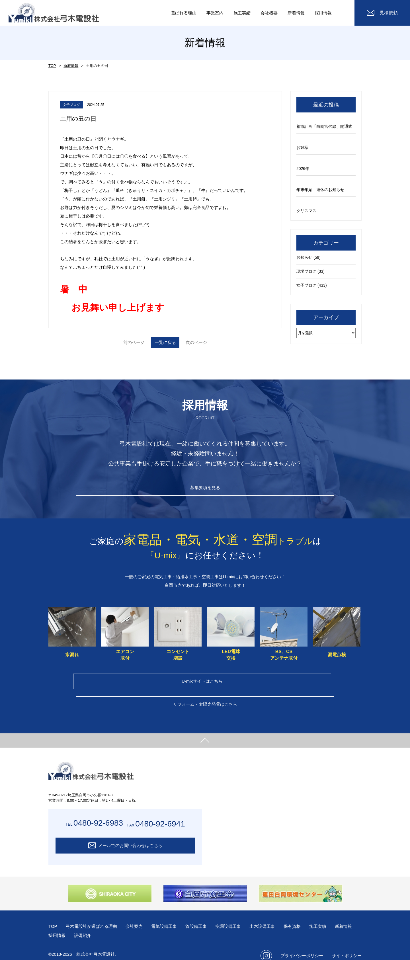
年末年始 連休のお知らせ (320, 189)
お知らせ (304, 257)
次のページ (210, 342)
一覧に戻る (165, 342)
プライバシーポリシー (301, 945)
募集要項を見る (205, 489)
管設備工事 (203, 916)
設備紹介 (111, 925)
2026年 (302, 168)
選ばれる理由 (177, 12)
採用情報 (322, 12)
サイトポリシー (347, 945)
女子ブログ (306, 285)
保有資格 (304, 916)
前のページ (119, 342)
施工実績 (331, 916)
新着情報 (70, 66)
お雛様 (302, 147)
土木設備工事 (273, 916)
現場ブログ (306, 271)
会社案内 (139, 916)
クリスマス (306, 210)
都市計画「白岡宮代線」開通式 (324, 126)
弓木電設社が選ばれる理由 (93, 916)
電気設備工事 (170, 916)
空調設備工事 (237, 916)
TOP (51, 66)
